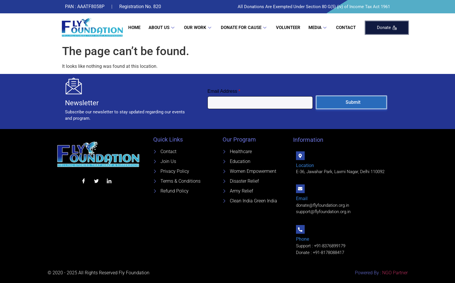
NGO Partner (394, 272)
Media (318, 27)
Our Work (198, 27)
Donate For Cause (244, 27)
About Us (162, 27)
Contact (346, 27)
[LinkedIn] (109, 181)
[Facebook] (83, 181)
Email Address (223, 91)
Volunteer (288, 27)
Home (134, 27)
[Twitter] (96, 181)
